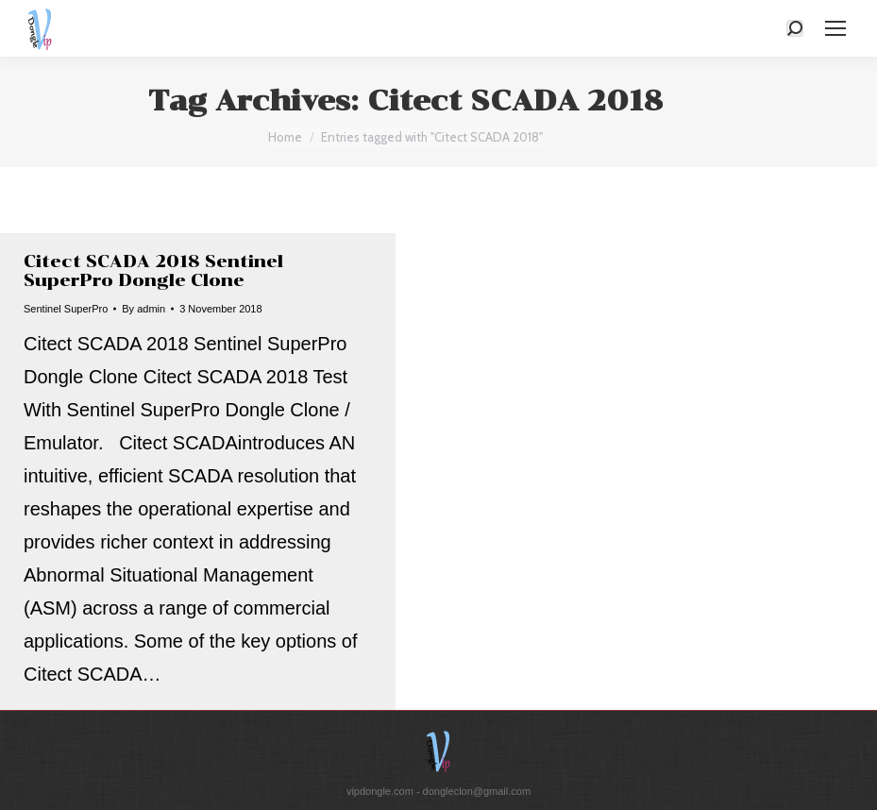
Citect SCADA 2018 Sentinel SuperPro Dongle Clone (153, 271)
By (143, 308)
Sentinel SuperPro (66, 308)
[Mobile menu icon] (835, 28)
